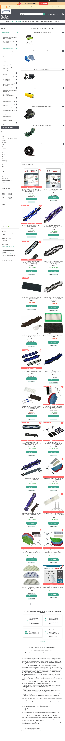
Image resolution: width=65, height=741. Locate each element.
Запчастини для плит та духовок (8, 123)
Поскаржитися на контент (30, 730)
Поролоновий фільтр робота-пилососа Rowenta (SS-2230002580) (31, 298)
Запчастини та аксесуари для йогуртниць (9, 105)
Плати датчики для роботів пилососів (41, 125)
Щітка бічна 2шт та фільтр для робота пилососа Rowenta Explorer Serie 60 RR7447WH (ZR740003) (31, 190)
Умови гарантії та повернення (35, 21)
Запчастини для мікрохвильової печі (7, 120)
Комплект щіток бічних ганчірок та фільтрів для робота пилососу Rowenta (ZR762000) (53, 407)
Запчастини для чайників (8, 107)
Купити (32, 198)
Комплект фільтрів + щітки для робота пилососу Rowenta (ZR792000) (53, 479)
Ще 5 (4, 182)
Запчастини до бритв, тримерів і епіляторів (7, 113)
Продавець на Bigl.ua (33, 729)
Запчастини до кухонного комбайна (8, 74)
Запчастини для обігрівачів (9, 110)
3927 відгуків (53, 0)
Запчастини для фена (7, 116)
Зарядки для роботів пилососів (42, 69)
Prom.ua (38, 728)
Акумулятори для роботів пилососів (42, 88)
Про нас (57, 21)
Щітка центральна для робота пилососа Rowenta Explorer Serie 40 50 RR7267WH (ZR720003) (31, 443)
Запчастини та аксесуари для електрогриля (9, 91)
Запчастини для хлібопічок (9, 87)
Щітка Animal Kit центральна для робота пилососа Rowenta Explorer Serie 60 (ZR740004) (31, 262)
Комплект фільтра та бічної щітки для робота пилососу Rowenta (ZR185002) (53, 586)
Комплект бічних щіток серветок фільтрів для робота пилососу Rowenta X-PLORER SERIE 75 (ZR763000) (31, 551)
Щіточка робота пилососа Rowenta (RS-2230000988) (31, 226)
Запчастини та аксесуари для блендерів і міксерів (9, 38)
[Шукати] (44, 14)
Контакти (24, 21)
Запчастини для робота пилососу (8, 49)
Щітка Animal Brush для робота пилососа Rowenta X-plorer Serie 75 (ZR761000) (31, 335)
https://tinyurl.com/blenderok (8, 253)
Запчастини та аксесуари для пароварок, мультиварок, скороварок (9, 84)
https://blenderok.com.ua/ (8, 246)
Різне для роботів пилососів (42, 143)
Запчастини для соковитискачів (6, 80)
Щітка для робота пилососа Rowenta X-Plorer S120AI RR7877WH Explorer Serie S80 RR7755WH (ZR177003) (31, 515)
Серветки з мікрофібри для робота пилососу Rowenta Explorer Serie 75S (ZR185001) (31, 587)
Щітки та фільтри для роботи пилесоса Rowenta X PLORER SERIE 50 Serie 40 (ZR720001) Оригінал (31, 407)
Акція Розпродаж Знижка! (8, 34)
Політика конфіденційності (40, 730)
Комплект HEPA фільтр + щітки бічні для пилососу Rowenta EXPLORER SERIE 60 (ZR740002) (53, 515)
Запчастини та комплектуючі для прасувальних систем (9, 98)
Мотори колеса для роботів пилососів (41, 106)
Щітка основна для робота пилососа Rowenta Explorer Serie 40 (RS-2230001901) (53, 299)
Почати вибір (42, 641)
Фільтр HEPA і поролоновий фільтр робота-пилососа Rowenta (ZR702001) (53, 334)
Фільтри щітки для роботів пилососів (42, 32)
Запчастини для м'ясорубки (9, 76)
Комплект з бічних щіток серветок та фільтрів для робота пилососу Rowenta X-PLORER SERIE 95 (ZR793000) (53, 551)
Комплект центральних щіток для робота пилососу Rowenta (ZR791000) (31, 370)
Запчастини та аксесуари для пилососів (9, 45)
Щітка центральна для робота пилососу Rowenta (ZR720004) (31, 479)
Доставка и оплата (48, 21)
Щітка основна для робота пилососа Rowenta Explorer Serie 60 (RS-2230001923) (53, 262)
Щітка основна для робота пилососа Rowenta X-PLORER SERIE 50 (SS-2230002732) (53, 371)
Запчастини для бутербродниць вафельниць (9, 95)
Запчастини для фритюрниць (9, 101)
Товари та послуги (16, 21)
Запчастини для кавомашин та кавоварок (9, 42)
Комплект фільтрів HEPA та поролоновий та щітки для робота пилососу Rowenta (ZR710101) (53, 443)
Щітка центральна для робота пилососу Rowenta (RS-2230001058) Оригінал (53, 226)
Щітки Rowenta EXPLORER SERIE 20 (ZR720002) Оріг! (53, 190)
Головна (8, 21)
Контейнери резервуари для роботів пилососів (41, 51)
